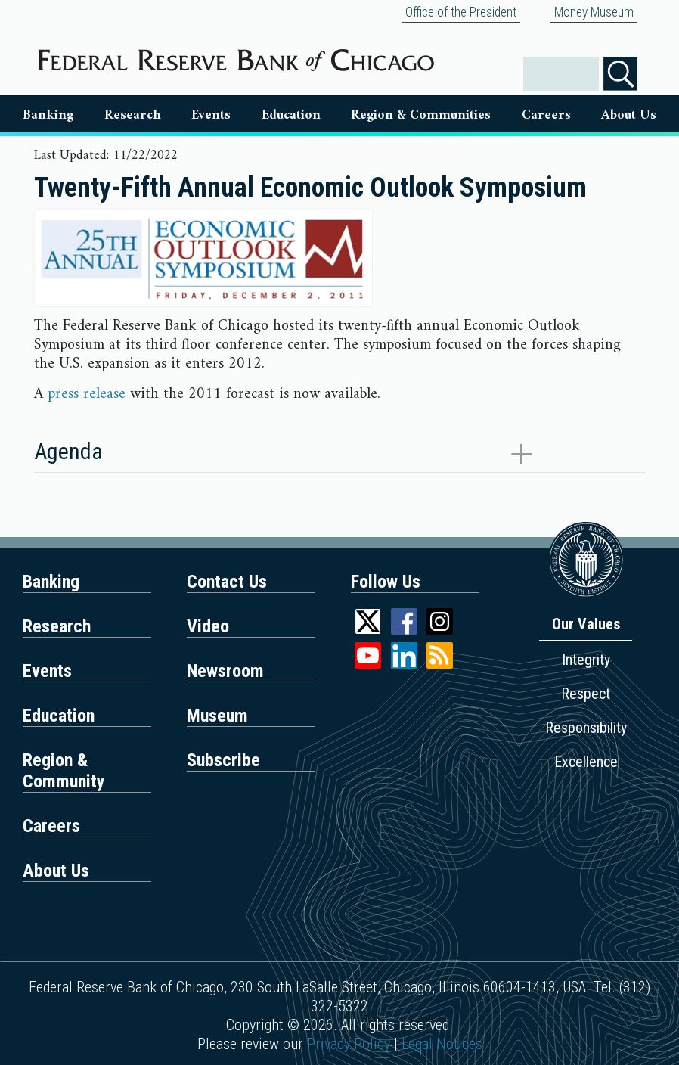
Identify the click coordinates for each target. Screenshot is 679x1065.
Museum (217, 715)
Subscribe (223, 760)
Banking (48, 115)
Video (208, 626)
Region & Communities (421, 115)
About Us (628, 115)
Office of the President (460, 12)
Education (291, 115)
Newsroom (225, 671)
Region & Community (64, 771)
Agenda (68, 451)
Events (211, 115)
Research (132, 115)
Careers (546, 115)
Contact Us (227, 581)
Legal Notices (442, 1044)
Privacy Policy (348, 1044)
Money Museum (594, 12)
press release (87, 394)
